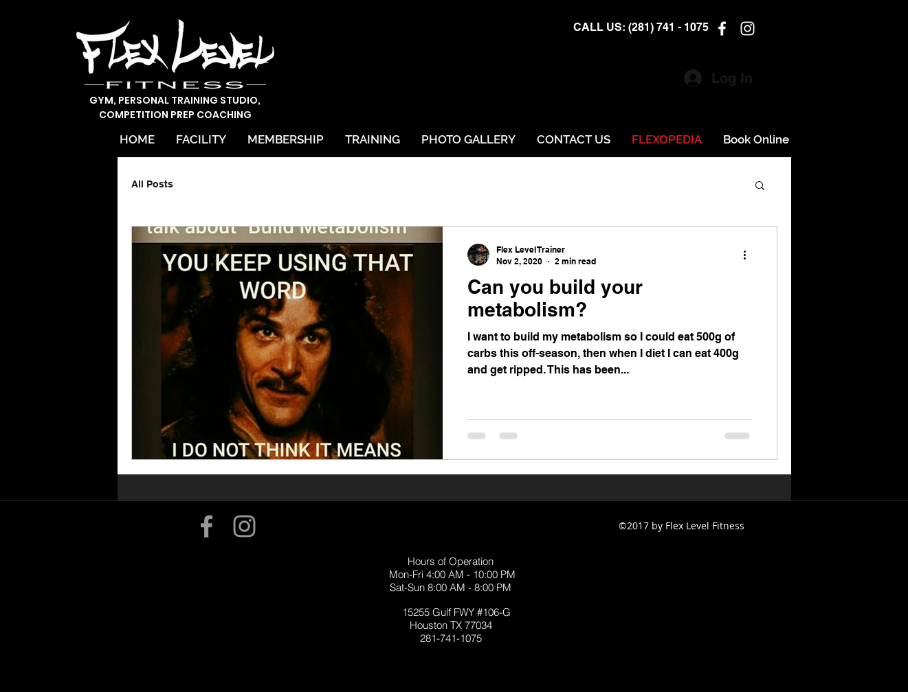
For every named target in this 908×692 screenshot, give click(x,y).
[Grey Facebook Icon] (206, 526)
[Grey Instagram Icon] (244, 526)
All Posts (152, 183)
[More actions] (750, 254)
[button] (759, 186)
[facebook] (722, 28)
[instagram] (747, 28)
